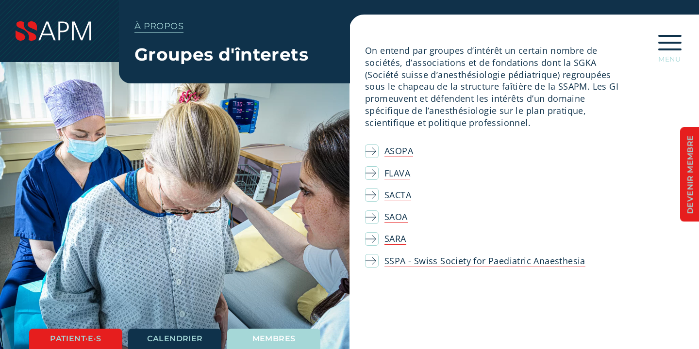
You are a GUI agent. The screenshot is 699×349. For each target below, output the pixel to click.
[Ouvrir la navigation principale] (669, 45)
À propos (158, 26)
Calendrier (175, 338)
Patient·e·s (75, 338)
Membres (274, 338)
